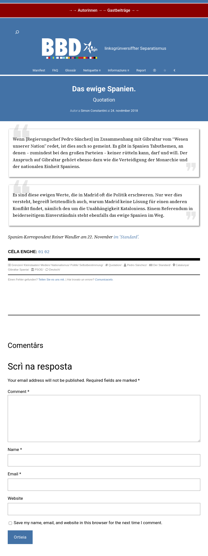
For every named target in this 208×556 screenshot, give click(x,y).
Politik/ (74, 265)
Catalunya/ (182, 265)
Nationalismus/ (60, 265)
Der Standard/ (162, 265)
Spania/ (24, 269)
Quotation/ (115, 265)
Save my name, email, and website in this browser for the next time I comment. (88, 522)
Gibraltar (13, 269)
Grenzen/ (17, 265)
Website (15, 498)
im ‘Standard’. (126, 237)
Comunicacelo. (104, 279)
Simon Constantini (94, 110)
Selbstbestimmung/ (91, 265)
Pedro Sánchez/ (137, 265)
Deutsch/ (54, 269)
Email (14, 473)
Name (15, 449)
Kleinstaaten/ (32, 265)
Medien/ (46, 265)
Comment (18, 391)
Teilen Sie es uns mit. (51, 279)
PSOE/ (39, 269)
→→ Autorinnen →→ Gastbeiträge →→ (104, 10)
